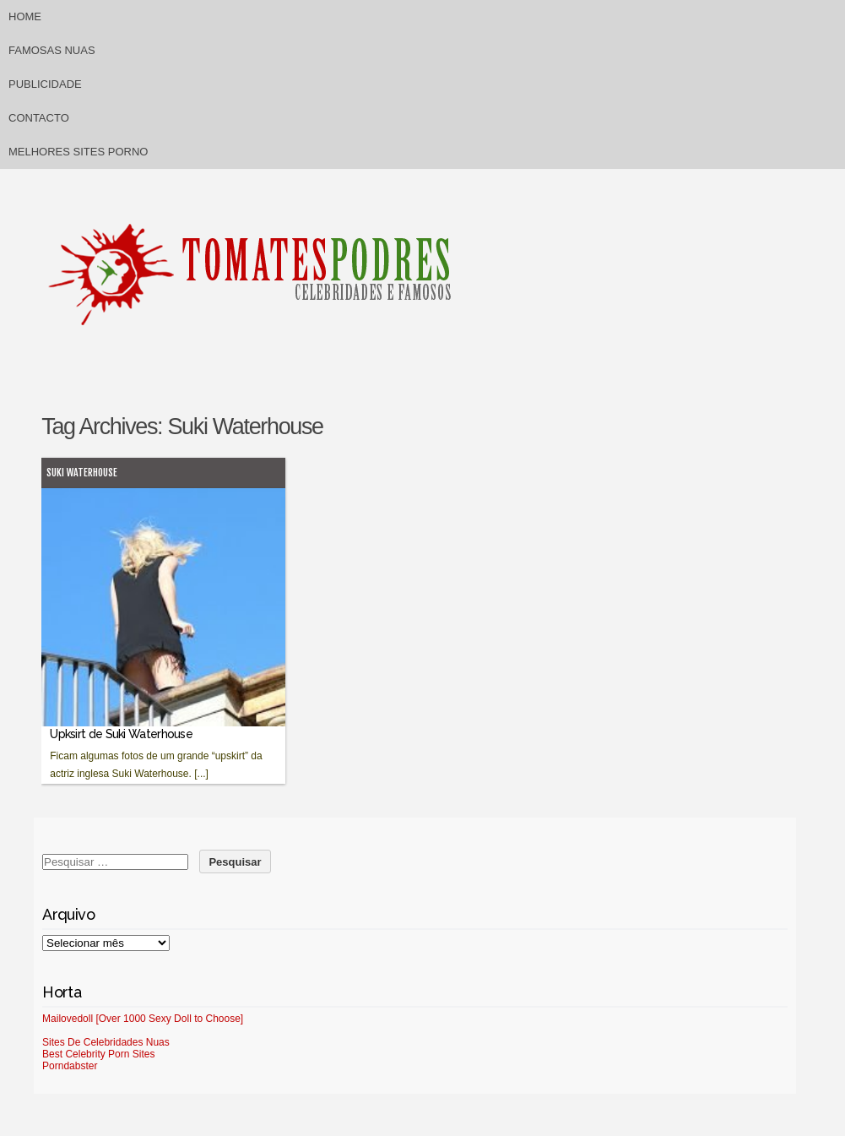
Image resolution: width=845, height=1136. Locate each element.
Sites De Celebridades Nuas (106, 1042)
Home (24, 16)
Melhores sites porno (78, 151)
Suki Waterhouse (81, 472)
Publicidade (45, 84)
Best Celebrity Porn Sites (98, 1054)
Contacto (38, 117)
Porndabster (69, 1066)
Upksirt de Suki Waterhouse (121, 734)
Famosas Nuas (51, 50)
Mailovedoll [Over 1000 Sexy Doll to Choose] (142, 1019)
